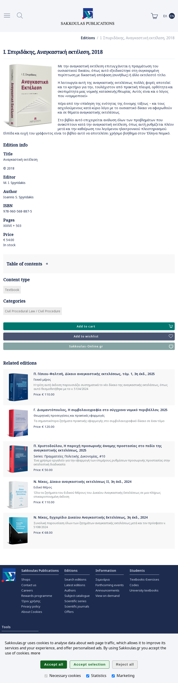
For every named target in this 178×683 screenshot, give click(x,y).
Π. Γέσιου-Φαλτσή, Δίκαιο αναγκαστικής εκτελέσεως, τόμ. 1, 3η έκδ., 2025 (94, 374)
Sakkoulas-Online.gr (121, 346)
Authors (70, 590)
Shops (25, 579)
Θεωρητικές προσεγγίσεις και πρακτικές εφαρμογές (69, 416)
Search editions (75, 579)
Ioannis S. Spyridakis (18, 197)
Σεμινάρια (102, 579)
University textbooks (144, 590)
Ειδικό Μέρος (43, 487)
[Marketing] (113, 675)
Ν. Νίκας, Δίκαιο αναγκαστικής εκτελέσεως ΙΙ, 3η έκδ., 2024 (82, 481)
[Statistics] (87, 675)
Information (105, 570)
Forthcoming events (109, 585)
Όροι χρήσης (31, 601)
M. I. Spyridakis (14, 182)
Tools (6, 627)
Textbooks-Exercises (144, 579)
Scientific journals (76, 606)
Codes (134, 585)
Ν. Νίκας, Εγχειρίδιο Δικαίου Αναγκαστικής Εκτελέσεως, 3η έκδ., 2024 (91, 517)
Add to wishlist (123, 336)
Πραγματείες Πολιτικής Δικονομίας (71, 456)
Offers (69, 612)
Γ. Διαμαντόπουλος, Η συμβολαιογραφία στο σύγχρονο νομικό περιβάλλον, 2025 (101, 410)
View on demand (107, 596)
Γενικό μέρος (42, 380)
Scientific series (75, 601)
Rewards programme (36, 596)
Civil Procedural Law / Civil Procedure (32, 311)
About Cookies (31, 612)
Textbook (12, 290)
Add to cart (125, 326)
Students (137, 570)
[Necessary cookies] (46, 675)
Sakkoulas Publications (40, 570)
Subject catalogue (77, 596)
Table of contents (27, 264)
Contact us (28, 585)
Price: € (44, 394)
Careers (27, 590)
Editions (88, 38)
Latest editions (74, 585)
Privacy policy (30, 606)
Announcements (107, 590)
